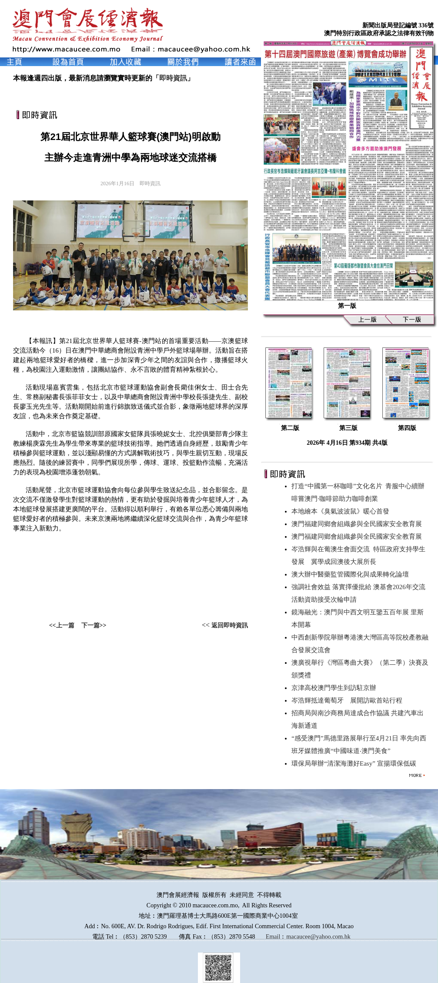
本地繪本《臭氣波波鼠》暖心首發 (342, 511)
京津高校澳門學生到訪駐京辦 (335, 687)
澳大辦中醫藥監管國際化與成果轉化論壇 (351, 574)
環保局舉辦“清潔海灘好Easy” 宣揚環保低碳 (355, 763)
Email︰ (276, 936)
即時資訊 (173, 78)
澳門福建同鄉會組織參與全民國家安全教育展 (358, 523)
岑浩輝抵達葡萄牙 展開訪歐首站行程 (348, 700)
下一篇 (90, 625)
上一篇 (65, 625)
